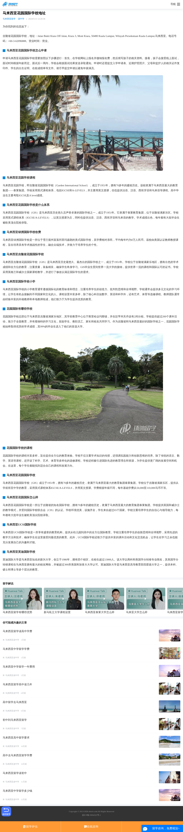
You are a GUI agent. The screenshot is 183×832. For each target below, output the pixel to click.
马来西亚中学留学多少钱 (17, 790)
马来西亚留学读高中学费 (17, 631)
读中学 (21, 19)
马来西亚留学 (9, 19)
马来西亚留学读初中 (15, 773)
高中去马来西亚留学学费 (17, 755)
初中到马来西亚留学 (15, 719)
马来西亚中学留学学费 (16, 649)
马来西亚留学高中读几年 (17, 684)
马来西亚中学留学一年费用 (19, 666)
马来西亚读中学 (12, 640)
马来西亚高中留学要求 (16, 737)
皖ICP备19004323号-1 (91, 815)
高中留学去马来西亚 (15, 702)
